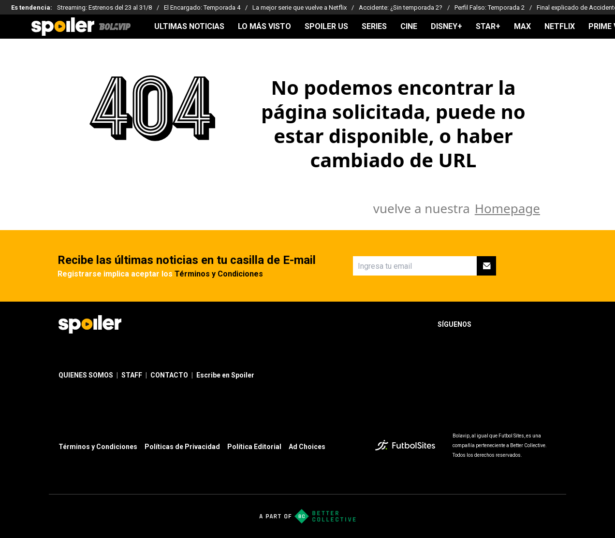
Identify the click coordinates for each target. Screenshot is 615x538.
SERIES (374, 26)
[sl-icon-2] (508, 324)
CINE (408, 26)
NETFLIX (559, 26)
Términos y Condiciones (219, 273)
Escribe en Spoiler (225, 375)
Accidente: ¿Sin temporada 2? (400, 7)
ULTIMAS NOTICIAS (189, 26)
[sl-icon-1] (487, 324)
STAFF (131, 375)
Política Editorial (254, 447)
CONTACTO (169, 375)
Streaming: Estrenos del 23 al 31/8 (104, 7)
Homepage (507, 208)
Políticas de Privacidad (182, 447)
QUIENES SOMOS (86, 375)
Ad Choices (307, 447)
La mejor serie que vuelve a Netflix (299, 7)
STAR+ (488, 26)
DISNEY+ (446, 26)
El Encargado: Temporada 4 (202, 7)
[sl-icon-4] (550, 324)
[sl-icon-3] (529, 324)
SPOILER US (326, 26)
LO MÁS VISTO (264, 26)
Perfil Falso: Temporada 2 (489, 7)
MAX (522, 26)
